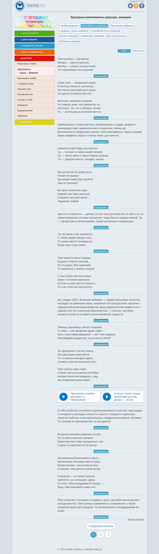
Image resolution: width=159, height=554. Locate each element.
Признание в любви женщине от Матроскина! (82, 396)
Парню (23, 73)
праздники (26, 122)
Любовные (22, 116)
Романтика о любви (26, 64)
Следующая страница (101, 526)
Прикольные (138, 51)
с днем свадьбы (29, 39)
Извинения (22, 105)
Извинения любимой (92, 36)
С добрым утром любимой (73, 30)
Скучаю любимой (68, 36)
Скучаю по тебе (24, 100)
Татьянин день (34, 21)
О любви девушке (68, 25)
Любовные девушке (69, 41)
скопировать (101, 76)
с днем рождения (30, 33)
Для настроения (116, 36)
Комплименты (24, 69)
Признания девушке (121, 25)
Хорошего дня (24, 89)
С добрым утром (25, 83)
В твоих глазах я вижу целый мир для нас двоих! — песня (127, 396)
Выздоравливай (25, 110)
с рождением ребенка (32, 46)
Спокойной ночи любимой (105, 30)
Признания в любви (26, 78)
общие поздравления (32, 52)
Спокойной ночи (25, 94)
